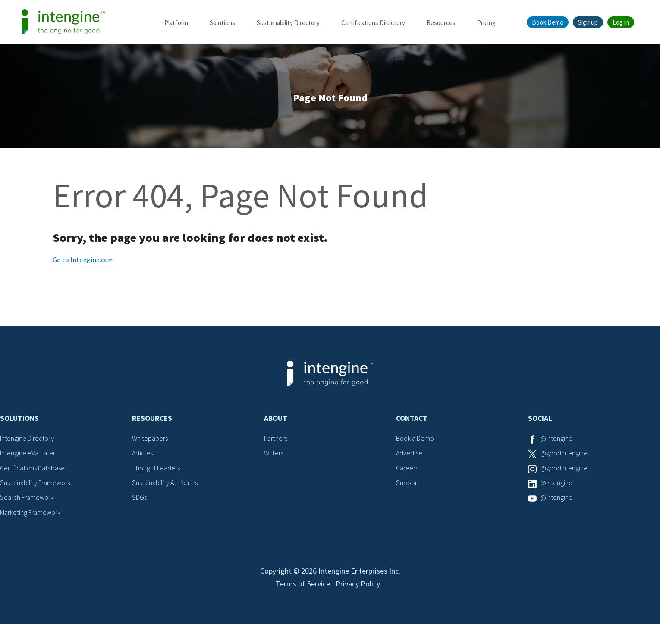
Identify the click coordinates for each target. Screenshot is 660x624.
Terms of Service (303, 584)
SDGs (139, 497)
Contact (411, 418)
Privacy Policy (358, 584)
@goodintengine (564, 452)
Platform (176, 23)
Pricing (486, 23)
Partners (275, 438)
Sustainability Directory (288, 23)
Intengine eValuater (27, 452)
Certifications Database (32, 468)
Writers (273, 452)
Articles (142, 452)
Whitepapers (150, 438)
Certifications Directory (373, 23)
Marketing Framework (30, 512)
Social (540, 418)
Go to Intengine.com (83, 259)
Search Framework (26, 497)
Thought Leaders (156, 468)
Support (407, 482)
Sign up (588, 22)
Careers (407, 468)
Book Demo (547, 22)
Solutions (222, 23)
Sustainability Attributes (165, 482)
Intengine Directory (27, 438)
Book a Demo (415, 438)
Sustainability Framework (35, 482)
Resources (441, 23)
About (275, 418)
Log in (621, 22)
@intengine (556, 438)
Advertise (409, 452)
